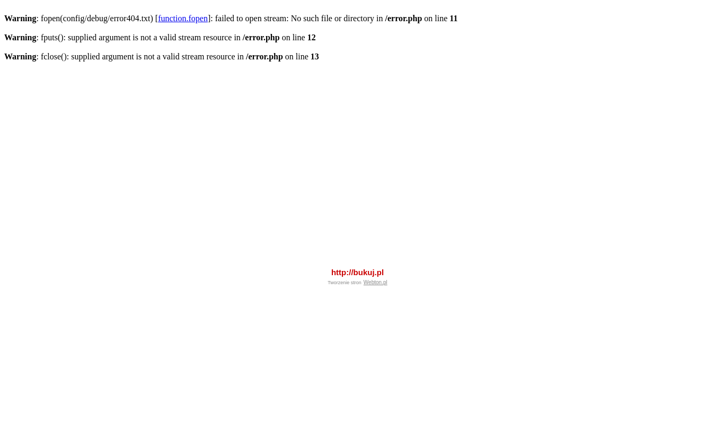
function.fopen (183, 18)
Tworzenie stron (344, 254)
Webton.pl (375, 254)
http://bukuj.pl (357, 243)
